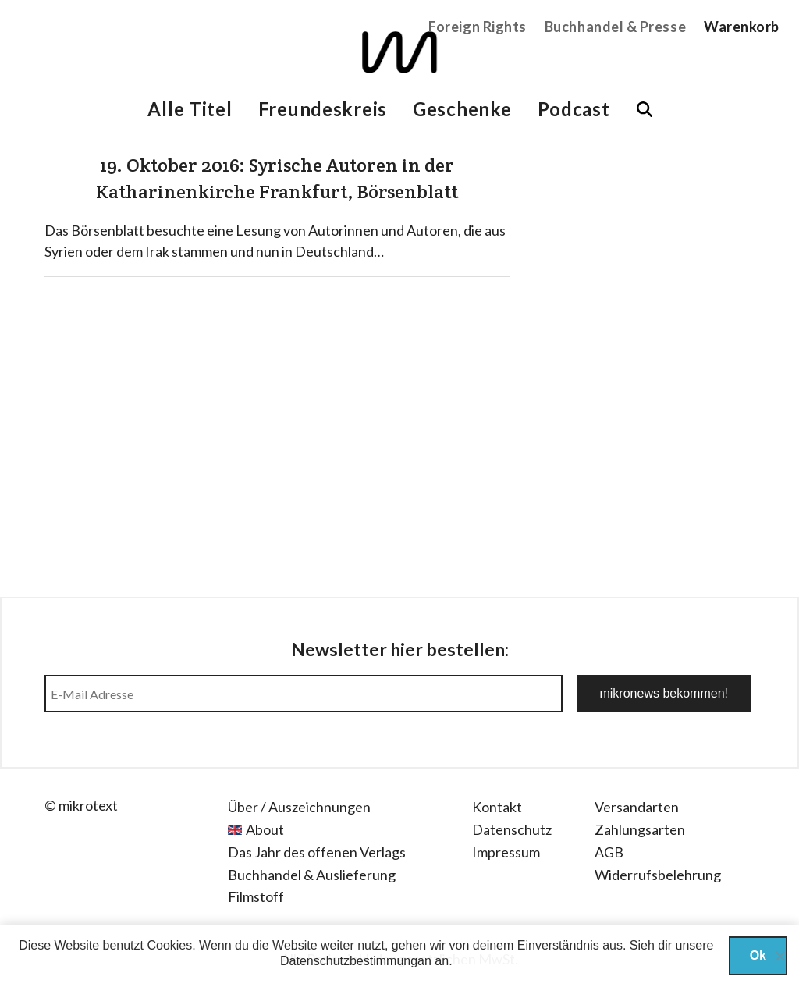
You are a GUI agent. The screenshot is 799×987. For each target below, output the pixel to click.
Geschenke (462, 109)
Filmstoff (256, 896)
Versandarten (637, 806)
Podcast (574, 109)
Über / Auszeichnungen (299, 806)
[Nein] (779, 956)
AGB (609, 852)
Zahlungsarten (640, 829)
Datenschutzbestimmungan (355, 960)
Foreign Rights (477, 26)
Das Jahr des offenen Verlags (317, 852)
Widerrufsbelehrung (658, 874)
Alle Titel (189, 109)
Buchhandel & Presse (615, 26)
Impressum (506, 852)
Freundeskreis (322, 109)
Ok (758, 955)
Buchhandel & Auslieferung (312, 874)
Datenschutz (512, 829)
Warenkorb (741, 26)
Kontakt (497, 806)
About (265, 829)
